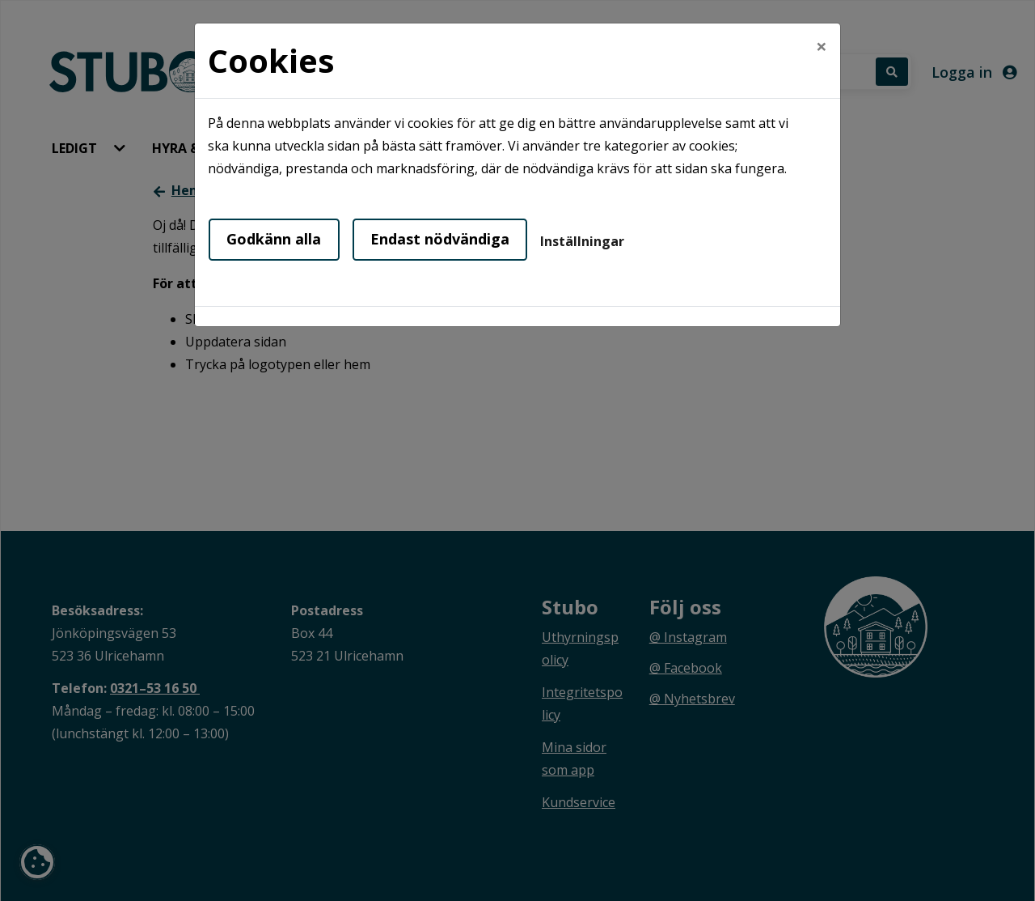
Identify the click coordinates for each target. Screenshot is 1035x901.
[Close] (821, 46)
